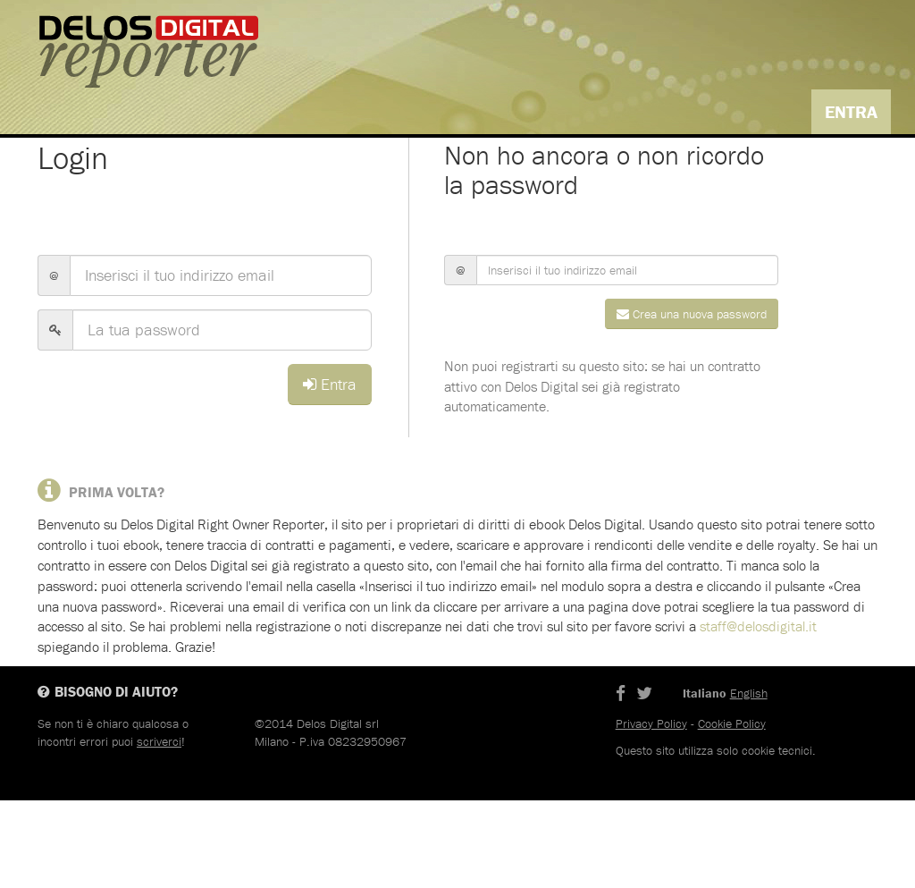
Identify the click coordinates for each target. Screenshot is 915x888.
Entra (851, 111)
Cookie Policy (732, 811)
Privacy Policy (651, 811)
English (856, 165)
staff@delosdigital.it (758, 714)
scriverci (159, 829)
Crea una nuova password (692, 401)
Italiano (782, 165)
